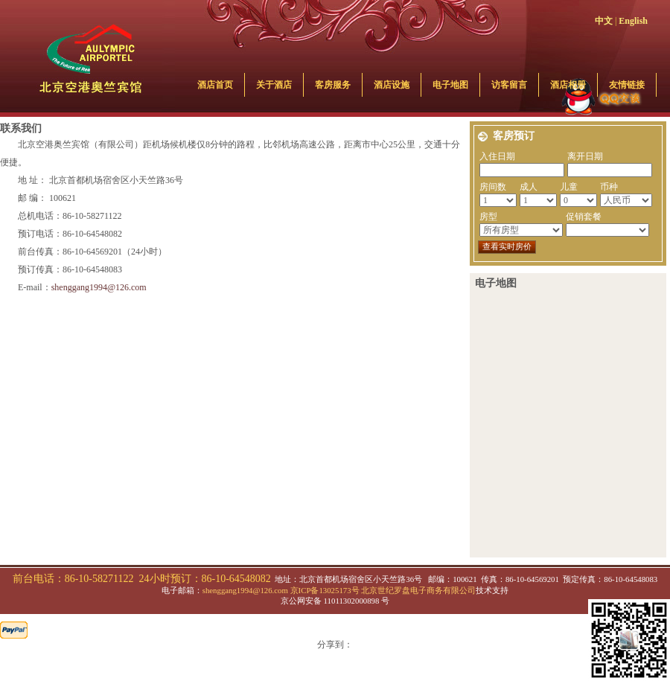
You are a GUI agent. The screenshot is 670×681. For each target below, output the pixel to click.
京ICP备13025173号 (325, 590)
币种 (609, 187)
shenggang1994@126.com (99, 287)
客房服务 (333, 85)
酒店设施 (391, 85)
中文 (604, 21)
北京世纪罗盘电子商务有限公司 (418, 590)
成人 (528, 187)
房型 (488, 216)
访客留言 (509, 85)
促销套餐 (584, 216)
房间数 (492, 187)
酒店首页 (215, 85)
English (633, 21)
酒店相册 (568, 85)
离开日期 (585, 156)
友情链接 (627, 85)
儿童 (569, 187)
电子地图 (450, 85)
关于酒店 (274, 85)
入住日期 (497, 156)
